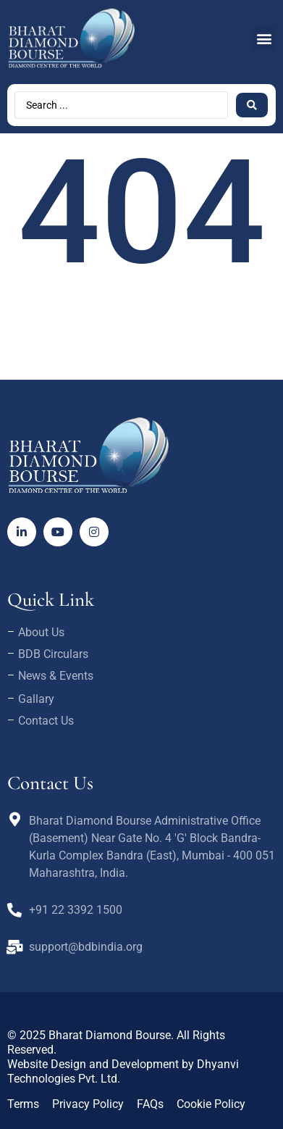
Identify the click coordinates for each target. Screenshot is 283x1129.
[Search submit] (252, 105)
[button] (264, 39)
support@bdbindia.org (86, 947)
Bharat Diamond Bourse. (111, 1035)
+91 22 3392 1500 (75, 910)
